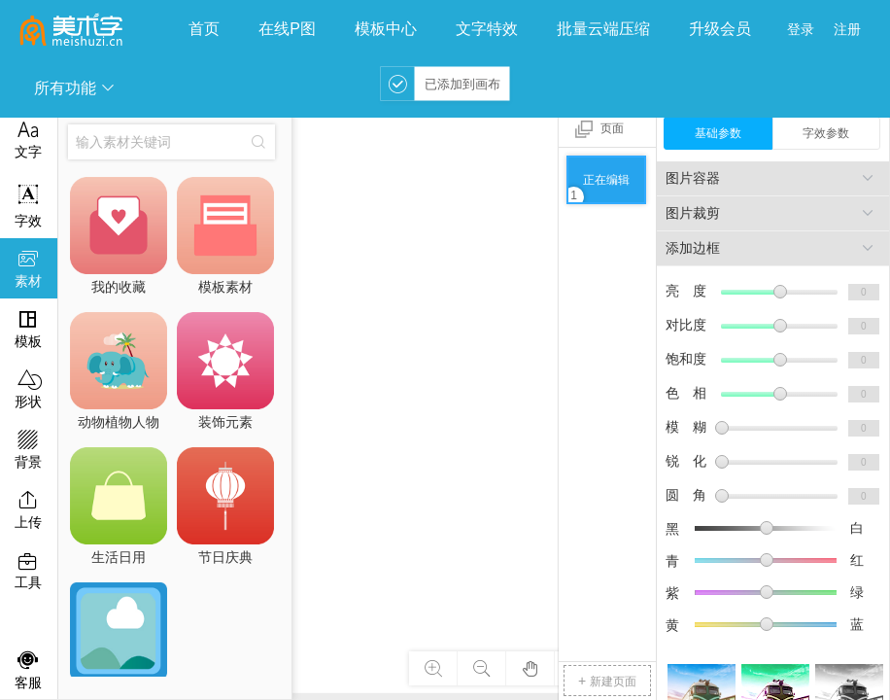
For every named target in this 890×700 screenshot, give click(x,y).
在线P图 (287, 28)
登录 (800, 29)
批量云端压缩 (603, 28)
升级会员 (720, 28)
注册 (847, 29)
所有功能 (75, 88)
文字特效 (487, 28)
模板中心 (386, 28)
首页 (204, 28)
